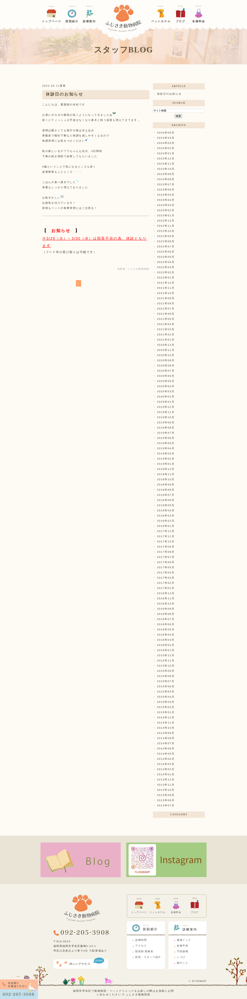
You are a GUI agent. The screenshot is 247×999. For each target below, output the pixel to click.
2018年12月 (166, 468)
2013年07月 (166, 805)
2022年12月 (166, 220)
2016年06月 (166, 624)
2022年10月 (166, 230)
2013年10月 (166, 789)
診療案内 (89, 21)
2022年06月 (166, 251)
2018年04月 (166, 510)
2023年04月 (166, 199)
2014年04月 (166, 758)
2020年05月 (166, 381)
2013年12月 (166, 779)
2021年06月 (166, 313)
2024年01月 (166, 153)
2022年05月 (166, 256)
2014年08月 (166, 738)
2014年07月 (166, 743)
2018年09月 (166, 484)
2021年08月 (166, 303)
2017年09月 (166, 546)
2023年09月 (166, 174)
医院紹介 (72, 21)
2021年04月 (166, 324)
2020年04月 (166, 386)
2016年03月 (166, 639)
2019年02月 (166, 458)
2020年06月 (166, 375)
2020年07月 (166, 370)
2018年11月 (166, 474)
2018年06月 (166, 500)
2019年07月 (166, 432)
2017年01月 (166, 588)
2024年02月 (166, 148)
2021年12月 (166, 282)
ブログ (180, 21)
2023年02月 (166, 210)
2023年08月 (166, 179)
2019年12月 (166, 406)
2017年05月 (166, 567)
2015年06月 (166, 686)
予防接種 (182, 951)
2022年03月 (166, 267)
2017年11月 (166, 536)
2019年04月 (166, 448)
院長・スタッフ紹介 (148, 957)
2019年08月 (166, 427)
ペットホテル (161, 21)
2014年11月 (166, 722)
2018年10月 (166, 479)
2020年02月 (166, 396)
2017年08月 (166, 551)
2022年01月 (166, 277)
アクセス (141, 945)
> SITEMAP (198, 981)
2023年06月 (166, 189)
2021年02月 (166, 334)
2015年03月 (166, 701)
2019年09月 (166, 422)
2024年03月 (166, 142)
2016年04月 (166, 634)
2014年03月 (166, 763)
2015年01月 (166, 712)
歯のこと (182, 962)
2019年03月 (166, 453)
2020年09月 (166, 360)
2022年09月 (166, 236)
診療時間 (141, 940)
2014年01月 (166, 774)
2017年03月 (166, 577)
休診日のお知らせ (64, 94)
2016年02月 (166, 644)
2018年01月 (166, 525)
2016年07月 (166, 619)
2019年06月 (166, 437)
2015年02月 (166, 707)
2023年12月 (166, 158)
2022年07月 (166, 246)
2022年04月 (166, 261)
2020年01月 (166, 401)
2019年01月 (166, 463)
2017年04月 (166, 572)
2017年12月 (166, 531)
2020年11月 (166, 349)
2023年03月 (166, 205)
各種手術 (182, 945)
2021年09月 (166, 298)
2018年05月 (166, 505)
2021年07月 (166, 308)
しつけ (181, 957)
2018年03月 (166, 515)
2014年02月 (166, 769)
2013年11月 (166, 784)
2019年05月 (166, 443)
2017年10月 (166, 541)
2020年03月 (166, 391)
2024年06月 (166, 132)
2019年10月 (166, 417)
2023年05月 (166, 194)
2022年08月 (166, 241)
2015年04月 (166, 696)
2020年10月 (166, 355)
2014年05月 (166, 753)
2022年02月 (166, 272)
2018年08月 (166, 489)
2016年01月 (166, 650)
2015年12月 (166, 655)
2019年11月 (166, 412)
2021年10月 (166, 293)
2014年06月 (166, 748)
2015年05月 (166, 691)
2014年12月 (166, 717)
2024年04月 (166, 137)
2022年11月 (166, 225)
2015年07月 (166, 681)
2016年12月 (166, 593)
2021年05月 (166, 318)
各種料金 (198, 21)
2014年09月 (166, 732)
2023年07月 (166, 184)
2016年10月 (166, 603)
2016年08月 (166, 613)
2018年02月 (166, 520)
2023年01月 (166, 215)
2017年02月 (166, 582)
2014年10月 (166, 727)
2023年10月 (166, 168)
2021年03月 (166, 329)
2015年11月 (166, 660)
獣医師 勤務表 (144, 951)
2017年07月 (166, 556)
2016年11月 (166, 598)
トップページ (51, 21)
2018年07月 (166, 494)
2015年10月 (166, 665)
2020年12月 (166, 344)
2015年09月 (166, 670)
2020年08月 (166, 365)
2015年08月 (166, 676)
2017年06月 (166, 562)
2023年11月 (166, 163)
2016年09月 (166, 608)
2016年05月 (166, 629)
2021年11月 (166, 287)
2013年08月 (166, 800)
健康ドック (184, 940)
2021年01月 (166, 339)
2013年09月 (166, 795)
